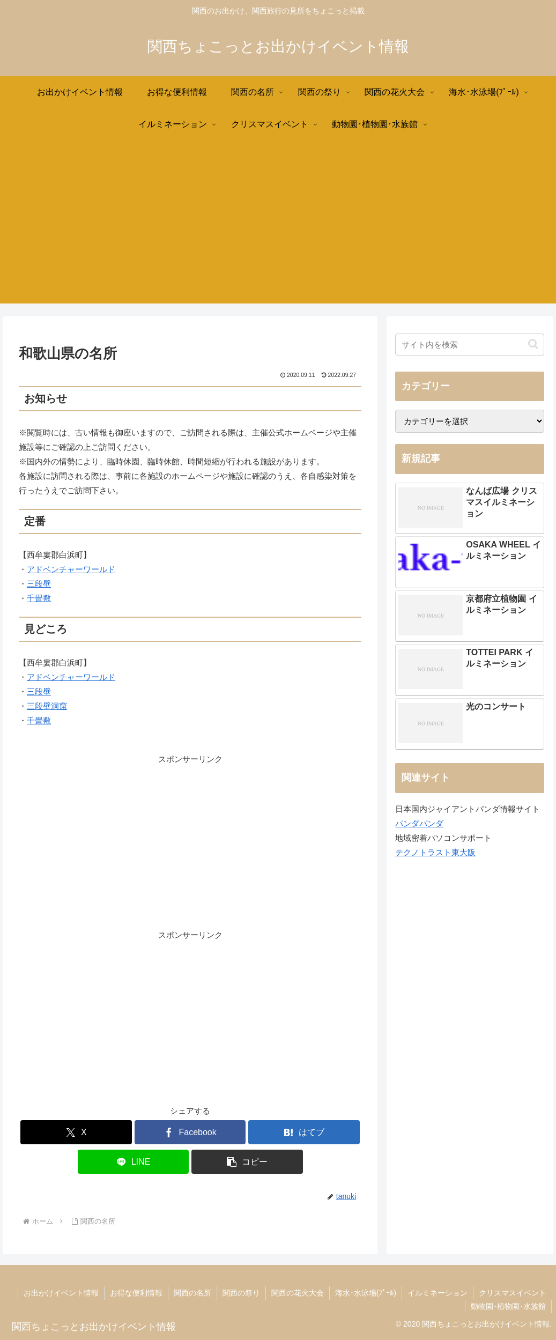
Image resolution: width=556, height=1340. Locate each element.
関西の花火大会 (297, 1293)
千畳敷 (39, 598)
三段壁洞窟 (47, 705)
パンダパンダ (419, 823)
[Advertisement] (278, 228)
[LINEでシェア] (133, 1162)
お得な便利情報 (136, 1293)
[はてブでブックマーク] (304, 1132)
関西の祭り (241, 1293)
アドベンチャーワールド (71, 569)
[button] (247, 1162)
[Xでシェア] (76, 1132)
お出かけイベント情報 (61, 1293)
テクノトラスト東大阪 (435, 852)
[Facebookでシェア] (190, 1132)
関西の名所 (192, 1293)
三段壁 (39, 583)
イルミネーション (437, 1293)
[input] (469, 345)
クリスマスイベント (512, 1293)
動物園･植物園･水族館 (508, 1306)
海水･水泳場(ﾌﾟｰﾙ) (365, 1293)
